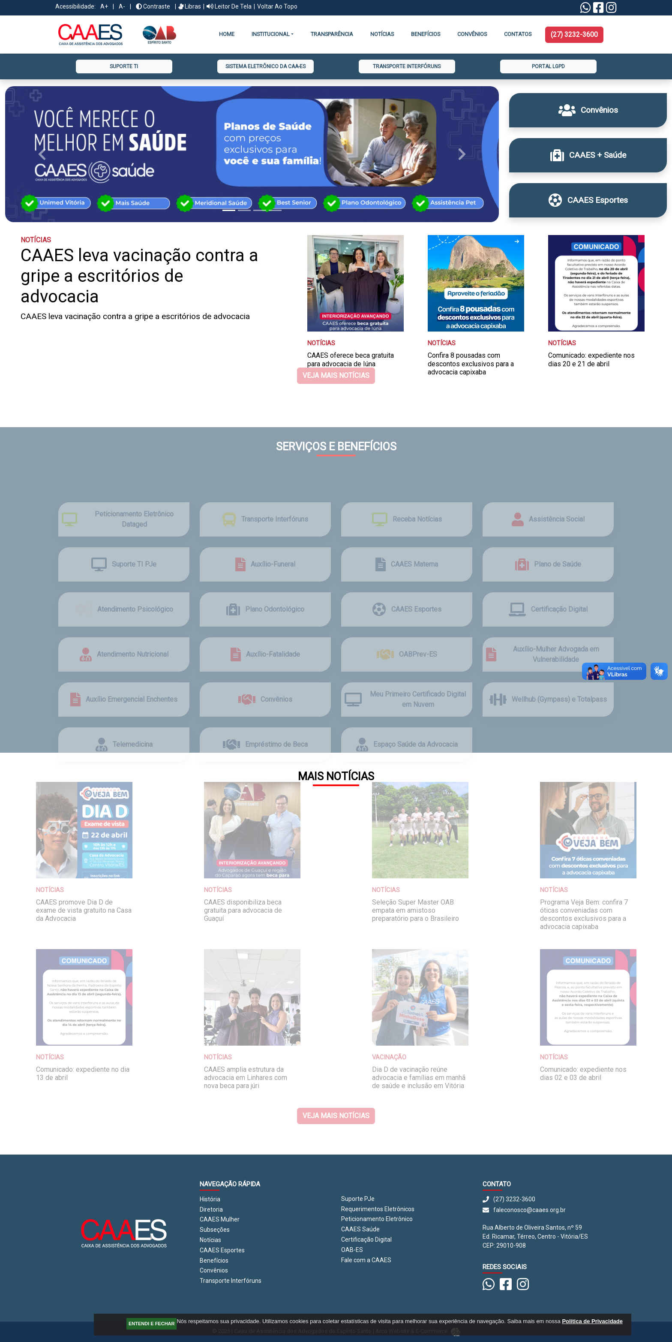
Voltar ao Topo (277, 6)
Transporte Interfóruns (407, 66)
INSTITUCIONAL (271, 34)
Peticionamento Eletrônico (377, 1218)
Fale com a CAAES (366, 1260)
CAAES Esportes (222, 1250)
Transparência (332, 34)
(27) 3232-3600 (574, 34)
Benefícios (425, 34)
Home (226, 34)
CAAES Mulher (220, 1219)
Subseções (215, 1229)
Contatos (517, 34)
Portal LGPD (548, 66)
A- (122, 6)
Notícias (382, 34)
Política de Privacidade (592, 1321)
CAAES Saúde (360, 1229)
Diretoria (211, 1209)
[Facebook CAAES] (598, 9)
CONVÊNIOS (472, 34)
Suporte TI (124, 66)
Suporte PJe (358, 1198)
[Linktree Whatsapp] (585, 9)
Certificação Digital (366, 1239)
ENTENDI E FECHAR (152, 1323)
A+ (104, 6)
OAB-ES (352, 1249)
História (210, 1199)
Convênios (214, 1270)
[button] (42, 154)
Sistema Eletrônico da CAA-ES (265, 66)
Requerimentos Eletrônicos (377, 1209)
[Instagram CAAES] (611, 9)
